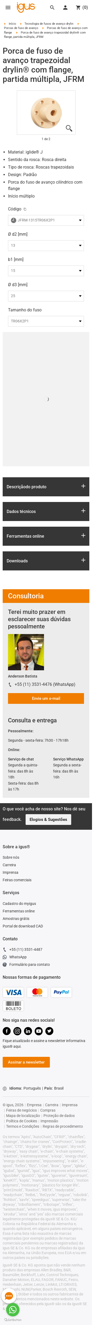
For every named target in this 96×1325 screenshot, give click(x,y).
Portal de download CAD (23, 926)
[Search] (52, 7)
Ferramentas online (19, 911)
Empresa (34, 1105)
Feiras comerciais (17, 880)
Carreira (9, 865)
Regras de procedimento (63, 1126)
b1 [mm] (15, 259)
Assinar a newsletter (26, 1062)
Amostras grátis (16, 918)
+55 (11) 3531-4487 (22, 950)
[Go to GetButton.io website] (12, 1319)
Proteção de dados (59, 1115)
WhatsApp (15, 958)
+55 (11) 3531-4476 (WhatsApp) (45, 684)
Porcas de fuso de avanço (21, 28)
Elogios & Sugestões (48, 819)
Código (14, 209)
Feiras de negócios (21, 1110)
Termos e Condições (22, 1126)
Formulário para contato (26, 965)
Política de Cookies (21, 1121)
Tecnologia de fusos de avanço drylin (49, 24)
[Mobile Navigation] (8, 7)
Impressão (49, 1121)
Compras (47, 1110)
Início (12, 24)
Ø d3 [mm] (17, 284)
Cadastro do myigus (19, 903)
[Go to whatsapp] (12, 1309)
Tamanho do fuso (25, 309)
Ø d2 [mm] (17, 234)
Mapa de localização (23, 1115)
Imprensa (10, 872)
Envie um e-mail (46, 698)
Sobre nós (11, 857)
